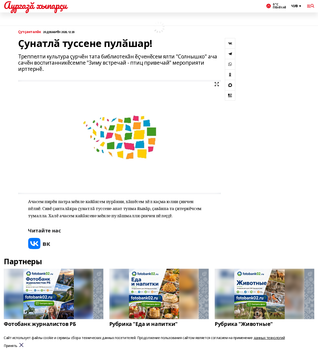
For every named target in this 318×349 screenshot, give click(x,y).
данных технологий (269, 337)
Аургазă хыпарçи (35, 5)
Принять (10, 346)
